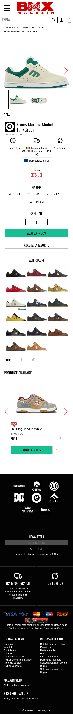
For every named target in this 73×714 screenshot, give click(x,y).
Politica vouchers (13, 666)
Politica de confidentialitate (18, 659)
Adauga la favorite (36, 245)
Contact (8, 653)
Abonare (36, 548)
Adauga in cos (36, 233)
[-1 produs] (28, 222)
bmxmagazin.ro (11, 27)
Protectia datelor (12, 663)
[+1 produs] (44, 222)
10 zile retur (55, 583)
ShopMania (36, 628)
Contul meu (10, 650)
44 (47, 194)
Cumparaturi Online (54, 628)
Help (42, 653)
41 (18, 194)
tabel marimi (36, 202)
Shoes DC (17, 433)
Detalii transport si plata (52, 644)
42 (28, 194)
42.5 (56, 194)
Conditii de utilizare (14, 656)
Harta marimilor (48, 650)
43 (37, 194)
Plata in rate (46, 647)
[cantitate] (36, 222)
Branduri (8, 644)
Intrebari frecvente (49, 656)
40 (9, 194)
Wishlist (8, 647)
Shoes (42, 27)
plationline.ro (60, 625)
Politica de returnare (50, 659)
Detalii (8, 114)
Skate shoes (28, 27)
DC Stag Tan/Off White (26, 429)
